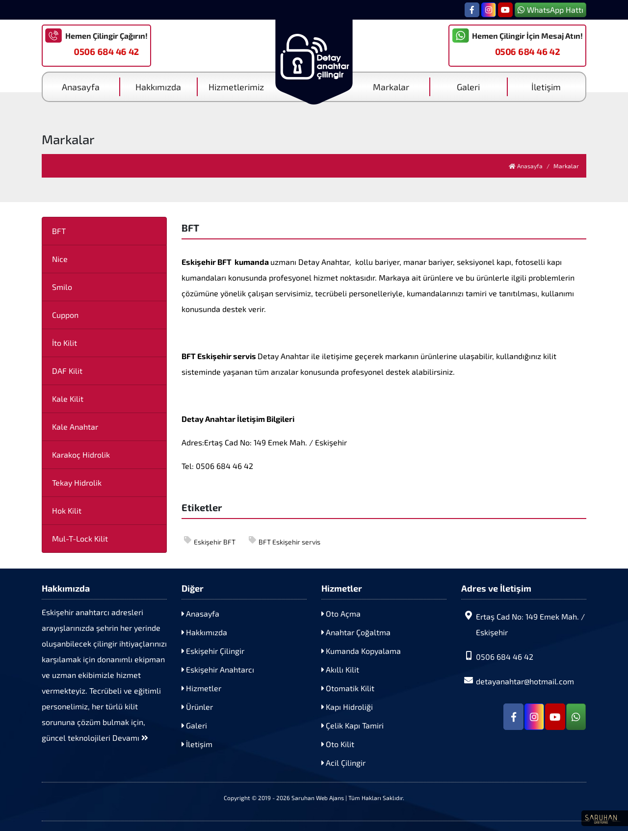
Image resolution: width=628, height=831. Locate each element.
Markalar (391, 86)
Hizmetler (201, 688)
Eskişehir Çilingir (213, 650)
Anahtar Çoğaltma (356, 632)
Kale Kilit (67, 398)
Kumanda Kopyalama (361, 650)
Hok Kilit (66, 510)
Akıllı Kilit (340, 669)
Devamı (130, 737)
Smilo (62, 286)
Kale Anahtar (75, 426)
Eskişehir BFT (210, 541)
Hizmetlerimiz (236, 86)
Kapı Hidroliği (347, 706)
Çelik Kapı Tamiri (352, 725)
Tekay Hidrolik (77, 482)
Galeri (468, 86)
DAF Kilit (67, 370)
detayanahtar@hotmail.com (517, 680)
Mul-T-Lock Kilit (80, 538)
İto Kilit (64, 342)
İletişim (546, 86)
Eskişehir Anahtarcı (218, 669)
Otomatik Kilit (347, 688)
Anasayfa (81, 86)
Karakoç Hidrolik (81, 454)
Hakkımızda (158, 86)
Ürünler (197, 706)
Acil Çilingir (343, 762)
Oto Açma (341, 613)
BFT (59, 230)
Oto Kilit (337, 744)
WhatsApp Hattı (550, 9)
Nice (60, 258)
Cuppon (65, 314)
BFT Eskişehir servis (284, 541)
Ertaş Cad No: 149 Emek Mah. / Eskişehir (523, 624)
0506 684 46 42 (106, 51)
